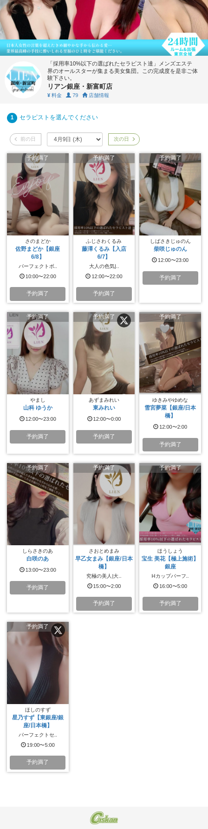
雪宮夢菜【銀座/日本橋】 (170, 412)
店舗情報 (95, 95)
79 (72, 95)
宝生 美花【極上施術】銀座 (170, 562)
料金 (54, 95)
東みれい (104, 408)
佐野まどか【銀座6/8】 (37, 253)
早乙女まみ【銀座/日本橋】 (103, 562)
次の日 (124, 139)
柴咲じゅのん (170, 249)
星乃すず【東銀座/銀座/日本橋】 (38, 721)
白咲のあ (37, 558)
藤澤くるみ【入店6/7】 (104, 253)
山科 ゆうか (37, 408)
